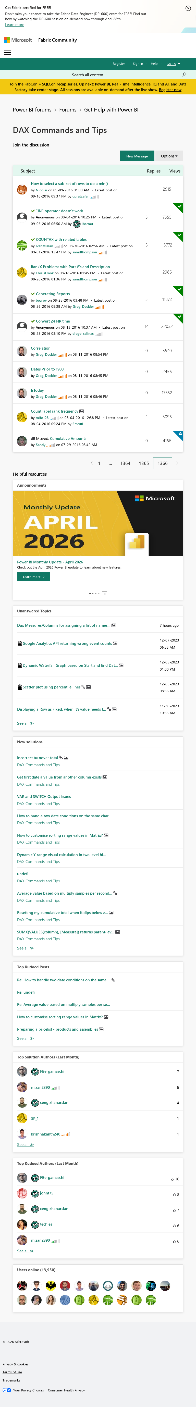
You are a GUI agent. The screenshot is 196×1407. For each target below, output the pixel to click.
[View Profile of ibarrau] (87, 223)
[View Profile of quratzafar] (80, 196)
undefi (22, 873)
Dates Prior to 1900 (47, 369)
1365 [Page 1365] (144, 463)
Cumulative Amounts (68, 438)
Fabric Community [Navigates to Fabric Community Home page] (57, 40)
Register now (170, 89)
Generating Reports (53, 293)
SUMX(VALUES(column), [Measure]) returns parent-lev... (66, 931)
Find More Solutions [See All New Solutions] (25, 948)
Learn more (14, 24)
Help (154, 63)
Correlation (41, 348)
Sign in (138, 63)
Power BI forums (32, 109)
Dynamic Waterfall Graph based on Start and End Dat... (71, 665)
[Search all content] (129, 75)
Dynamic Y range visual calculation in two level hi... (61, 854)
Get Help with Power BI (111, 109)
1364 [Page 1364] (125, 463)
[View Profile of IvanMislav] (44, 245)
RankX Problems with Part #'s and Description (70, 266)
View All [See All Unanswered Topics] (25, 723)
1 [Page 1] (99, 463)
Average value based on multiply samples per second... (65, 893)
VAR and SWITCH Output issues (44, 796)
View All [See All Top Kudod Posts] (25, 1038)
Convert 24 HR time (53, 321)
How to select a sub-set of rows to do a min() (69, 183)
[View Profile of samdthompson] (84, 252)
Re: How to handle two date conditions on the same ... (64, 979)
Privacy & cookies (16, 1364)
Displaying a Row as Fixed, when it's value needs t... (62, 709)
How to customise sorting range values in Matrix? (60, 835)
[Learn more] (33, 576)
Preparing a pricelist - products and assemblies (58, 1029)
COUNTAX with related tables (61, 239)
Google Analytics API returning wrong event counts (68, 643)
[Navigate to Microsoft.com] (18, 40)
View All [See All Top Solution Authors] (25, 1144)
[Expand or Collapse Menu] (7, 52)
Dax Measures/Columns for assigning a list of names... (64, 625)
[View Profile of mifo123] (42, 417)
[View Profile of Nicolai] (41, 190)
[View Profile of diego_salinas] (83, 333)
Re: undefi (26, 992)
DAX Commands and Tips (38, 764)
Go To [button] (171, 63)
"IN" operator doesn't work (59, 210)
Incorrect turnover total (38, 757)
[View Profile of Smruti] (77, 423)
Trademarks (11, 1380)
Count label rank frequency (55, 411)
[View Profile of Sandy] (40, 444)
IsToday (37, 390)
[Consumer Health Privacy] (66, 1390)
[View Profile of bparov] (41, 300)
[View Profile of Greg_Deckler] (83, 306)
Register (119, 63)
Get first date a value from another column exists (60, 777)
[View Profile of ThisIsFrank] (45, 272)
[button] (137, 156)
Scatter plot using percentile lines (52, 686)
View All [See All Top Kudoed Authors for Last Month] (25, 1251)
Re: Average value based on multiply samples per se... (63, 1004)
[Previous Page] (90, 463)
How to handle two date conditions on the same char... (64, 815)
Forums (68, 109)
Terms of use (12, 1372)
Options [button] (167, 155)
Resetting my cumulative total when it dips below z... (63, 912)
